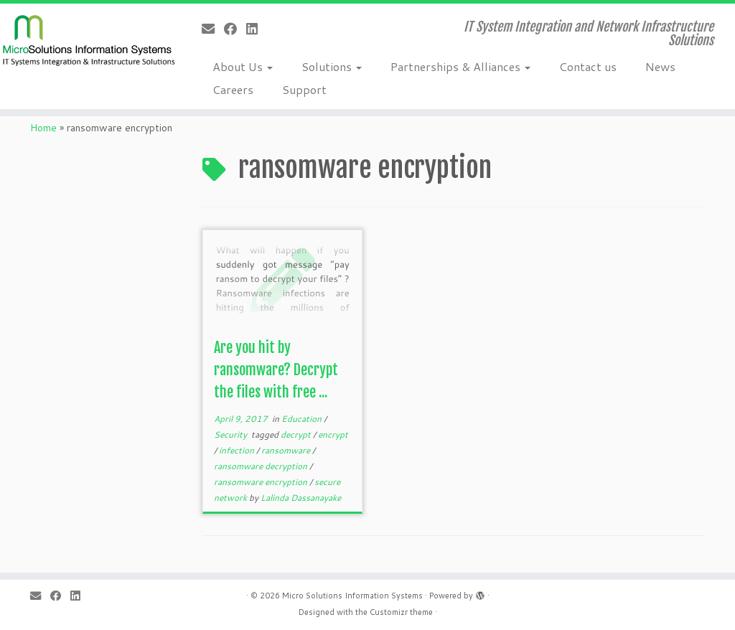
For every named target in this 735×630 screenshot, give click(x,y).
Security (231, 434)
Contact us (588, 66)
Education (302, 419)
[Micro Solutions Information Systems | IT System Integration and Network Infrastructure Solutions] (86, 39)
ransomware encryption (261, 482)
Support (304, 89)
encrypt (333, 434)
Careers (232, 89)
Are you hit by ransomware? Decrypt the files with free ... (276, 370)
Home (43, 128)
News (660, 66)
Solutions (331, 66)
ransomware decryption (261, 466)
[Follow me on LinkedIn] (256, 28)
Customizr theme (401, 612)
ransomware (286, 450)
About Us (242, 66)
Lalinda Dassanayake (301, 498)
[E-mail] (213, 28)
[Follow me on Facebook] (235, 28)
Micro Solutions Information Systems (352, 595)
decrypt (297, 434)
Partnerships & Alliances (460, 66)
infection (237, 450)
